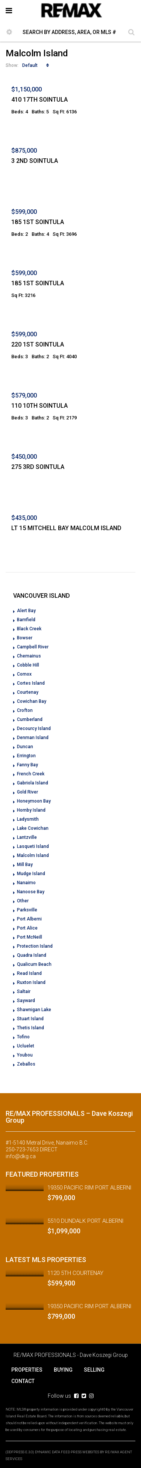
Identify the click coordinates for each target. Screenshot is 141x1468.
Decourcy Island (34, 728)
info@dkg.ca (21, 1156)
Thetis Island (30, 1027)
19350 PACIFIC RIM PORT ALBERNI (89, 1187)
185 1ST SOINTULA (37, 222)
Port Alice (27, 928)
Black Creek (29, 628)
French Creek (30, 774)
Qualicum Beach (34, 964)
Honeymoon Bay (34, 801)
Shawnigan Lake (34, 1009)
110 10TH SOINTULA (39, 405)
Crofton (25, 710)
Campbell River (33, 647)
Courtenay (27, 692)
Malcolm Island (33, 855)
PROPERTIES (26, 1370)
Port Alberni (29, 919)
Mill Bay (25, 864)
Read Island (29, 973)
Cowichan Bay (31, 701)
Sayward (26, 1000)
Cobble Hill (28, 665)
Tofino (23, 1037)
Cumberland (29, 719)
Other (23, 900)
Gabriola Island (32, 783)
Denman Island (33, 737)
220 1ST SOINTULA (37, 344)
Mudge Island (31, 873)
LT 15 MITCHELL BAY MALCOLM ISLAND (66, 528)
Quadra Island (31, 955)
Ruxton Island (31, 982)
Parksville (27, 910)
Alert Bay (26, 610)
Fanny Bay (27, 764)
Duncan (25, 746)
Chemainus (29, 656)
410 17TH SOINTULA (39, 99)
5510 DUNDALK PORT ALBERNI (85, 1220)
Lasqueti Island (33, 846)
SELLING (94, 1370)
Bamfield (26, 619)
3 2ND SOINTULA (34, 160)
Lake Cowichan (33, 828)
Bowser (24, 637)
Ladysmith (28, 819)
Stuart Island (30, 1018)
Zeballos (26, 1064)
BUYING (63, 1370)
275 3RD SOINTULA (37, 466)
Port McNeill (29, 937)
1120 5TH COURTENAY (75, 1273)
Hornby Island (31, 810)
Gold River (27, 792)
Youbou (25, 1055)
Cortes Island (31, 683)
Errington (26, 755)
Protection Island (35, 946)
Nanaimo (26, 882)
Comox (24, 674)
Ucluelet (25, 1046)
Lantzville (27, 837)
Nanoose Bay (30, 891)
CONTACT (23, 1381)
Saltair (23, 991)
